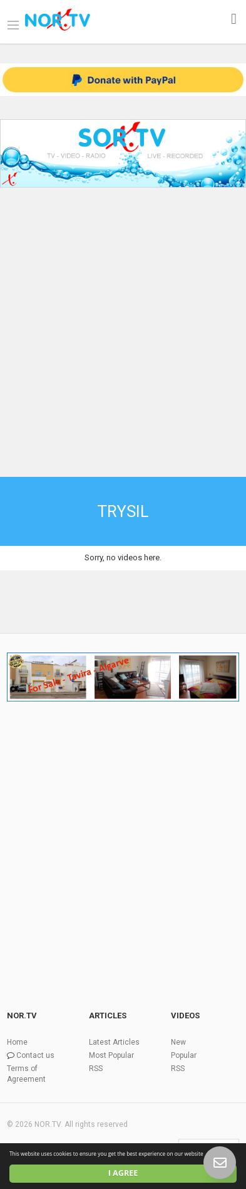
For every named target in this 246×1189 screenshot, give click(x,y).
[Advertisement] (123, 323)
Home (17, 1042)
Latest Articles (114, 1042)
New (178, 1042)
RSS (96, 1068)
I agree (123, 1173)
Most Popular (111, 1055)
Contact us (35, 1055)
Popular (184, 1055)
